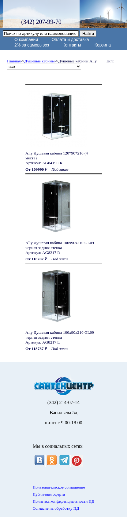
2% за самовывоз (31, 45)
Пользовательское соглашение (59, 487)
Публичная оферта (49, 494)
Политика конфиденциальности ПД (64, 501)
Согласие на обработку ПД (56, 508)
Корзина (103, 45)
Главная (14, 61)
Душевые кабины (39, 61)
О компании (26, 39)
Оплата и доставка (70, 39)
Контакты (71, 45)
